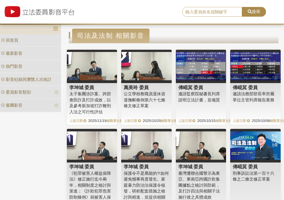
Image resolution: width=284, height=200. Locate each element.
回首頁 (9, 40)
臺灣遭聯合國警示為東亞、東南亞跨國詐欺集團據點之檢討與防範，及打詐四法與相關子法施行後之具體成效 (199, 185)
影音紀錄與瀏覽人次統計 (26, 79)
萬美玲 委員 (136, 87)
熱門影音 (11, 66)
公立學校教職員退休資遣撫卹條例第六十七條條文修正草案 (144, 99)
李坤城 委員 (81, 87)
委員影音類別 (16, 92)
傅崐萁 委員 (190, 87)
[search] (212, 12)
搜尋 (254, 11)
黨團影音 (11, 105)
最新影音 (11, 53)
